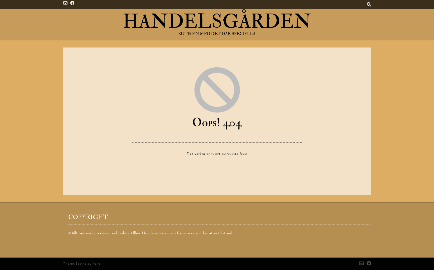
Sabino (81, 263)
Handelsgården (217, 22)
